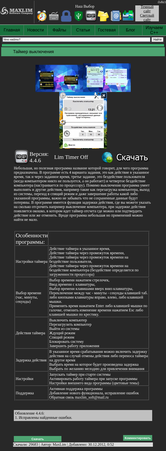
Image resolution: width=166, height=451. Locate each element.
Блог (130, 30)
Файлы (59, 30)
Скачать (37, 439)
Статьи (83, 30)
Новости (35, 30)
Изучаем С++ (154, 30)
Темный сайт (147, 9)
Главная (12, 30)
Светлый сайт (147, 17)
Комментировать (138, 438)
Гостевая (107, 30)
